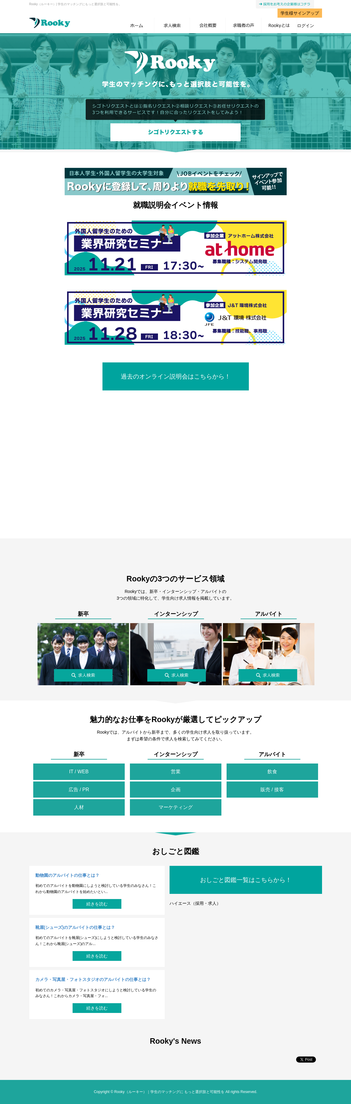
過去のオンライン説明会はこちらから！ (176, 376)
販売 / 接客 (272, 789)
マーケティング (176, 807)
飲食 (272, 771)
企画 (176, 789)
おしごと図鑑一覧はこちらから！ (246, 879)
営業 (176, 771)
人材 (79, 807)
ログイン (305, 25)
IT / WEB (79, 771)
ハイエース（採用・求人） (195, 903)
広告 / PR (79, 789)
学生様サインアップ (300, 13)
